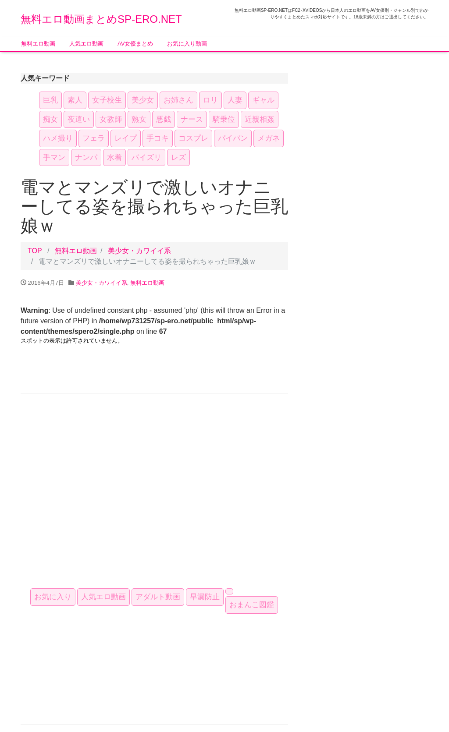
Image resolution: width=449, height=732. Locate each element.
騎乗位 (224, 119)
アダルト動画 (157, 597)
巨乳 (50, 100)
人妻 (235, 100)
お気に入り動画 (187, 43)
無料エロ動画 (38, 43)
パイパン (233, 138)
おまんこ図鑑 (251, 605)
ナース (192, 119)
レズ (178, 157)
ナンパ (86, 157)
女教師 (111, 119)
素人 (75, 100)
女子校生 (107, 100)
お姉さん (178, 100)
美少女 (143, 100)
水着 (114, 157)
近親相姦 (259, 119)
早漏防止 (205, 597)
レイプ (125, 138)
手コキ (157, 138)
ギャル (263, 100)
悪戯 (163, 119)
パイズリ (146, 157)
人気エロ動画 (86, 43)
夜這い (79, 119)
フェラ (93, 138)
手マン (54, 157)
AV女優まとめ (135, 43)
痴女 (50, 119)
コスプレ (193, 138)
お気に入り (52, 597)
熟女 (139, 119)
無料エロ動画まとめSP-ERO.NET (101, 19)
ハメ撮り (58, 138)
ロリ (210, 100)
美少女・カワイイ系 (139, 251)
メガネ (268, 138)
